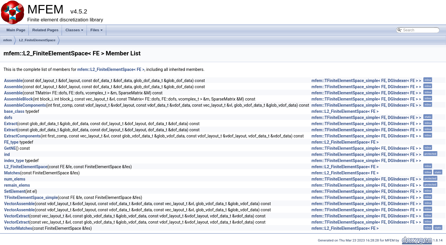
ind (7, 154)
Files (97, 31)
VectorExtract (16, 216)
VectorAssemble (19, 203)
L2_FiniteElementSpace (37, 40)
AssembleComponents (25, 105)
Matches (12, 173)
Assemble (13, 80)
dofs (8, 117)
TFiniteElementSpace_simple (31, 197)
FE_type (11, 142)
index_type (14, 160)
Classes (74, 31)
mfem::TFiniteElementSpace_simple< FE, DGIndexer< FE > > (366, 80)
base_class (14, 111)
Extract (10, 123)
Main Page (15, 30)
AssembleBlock (18, 99)
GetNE (10, 148)
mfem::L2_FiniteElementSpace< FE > (110, 69)
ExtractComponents (22, 136)
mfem (7, 40)
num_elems (14, 179)
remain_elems (17, 185)
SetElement (14, 191)
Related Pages (45, 30)
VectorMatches (18, 228)
